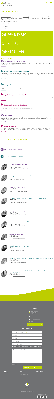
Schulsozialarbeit (26, 17)
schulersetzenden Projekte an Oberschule (8, 18)
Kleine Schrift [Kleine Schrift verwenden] (7, 5)
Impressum (25, 391)
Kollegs (4, 28)
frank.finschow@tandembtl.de (19, 262)
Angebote (7, 8)
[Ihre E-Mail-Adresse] (27, 341)
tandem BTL (2, 8)
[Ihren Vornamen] (27, 338)
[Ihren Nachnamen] (27, 335)
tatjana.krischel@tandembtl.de (19, 276)
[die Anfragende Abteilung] (27, 332)
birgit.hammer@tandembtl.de (19, 214)
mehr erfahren (3, 66)
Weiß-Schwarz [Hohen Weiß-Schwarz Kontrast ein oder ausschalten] (5, 5)
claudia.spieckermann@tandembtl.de (21, 168)
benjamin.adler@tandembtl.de (19, 225)
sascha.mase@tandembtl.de (18, 179)
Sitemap (32, 391)
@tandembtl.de (20, 202)
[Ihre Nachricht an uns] (27, 356)
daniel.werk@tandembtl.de (19, 238)
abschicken (26, 367)
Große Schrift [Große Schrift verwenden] (9, 5)
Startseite (5, 3)
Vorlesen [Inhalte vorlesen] (11, 5)
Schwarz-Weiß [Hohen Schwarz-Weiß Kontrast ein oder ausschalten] (4, 5)
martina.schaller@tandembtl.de (20, 191)
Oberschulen (5, 24)
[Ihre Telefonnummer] (27, 344)
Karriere (32, 321)
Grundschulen (6, 23)
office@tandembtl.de (36, 319)
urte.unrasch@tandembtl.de (18, 250)
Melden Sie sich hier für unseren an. (35, 324)
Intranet (22, 391)
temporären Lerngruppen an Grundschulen (28, 18)
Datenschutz (29, 391)
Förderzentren (6, 26)
